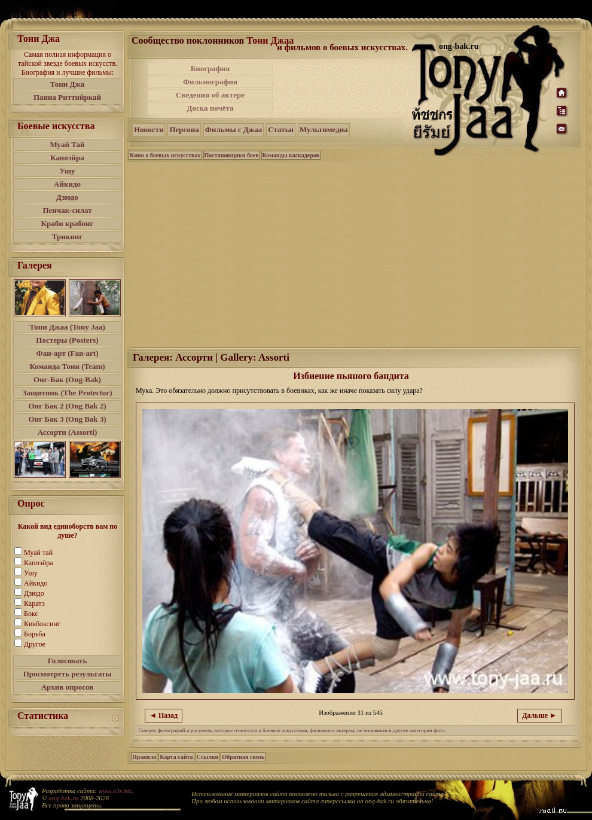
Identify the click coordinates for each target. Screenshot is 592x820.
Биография (210, 68)
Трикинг (67, 236)
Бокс (31, 613)
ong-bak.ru (63, 797)
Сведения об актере (210, 94)
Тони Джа (67, 84)
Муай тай (38, 552)
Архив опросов (67, 686)
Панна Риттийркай (67, 97)
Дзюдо (67, 197)
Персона (184, 129)
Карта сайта (176, 757)
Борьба (34, 634)
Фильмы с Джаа (233, 129)
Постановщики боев (232, 155)
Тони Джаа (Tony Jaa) (67, 326)
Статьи (281, 129)
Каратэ (34, 603)
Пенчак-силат (66, 210)
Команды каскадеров (291, 155)
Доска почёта (210, 107)
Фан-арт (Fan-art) (67, 353)
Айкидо (67, 183)
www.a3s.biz (115, 790)
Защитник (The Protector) (67, 392)
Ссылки (208, 757)
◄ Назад (163, 715)
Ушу (67, 170)
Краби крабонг (67, 223)
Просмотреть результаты (67, 673)
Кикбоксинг (42, 624)
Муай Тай (67, 144)
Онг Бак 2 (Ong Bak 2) (67, 405)
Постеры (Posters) (67, 340)
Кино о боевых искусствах (165, 155)
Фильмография (210, 81)
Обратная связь (243, 757)
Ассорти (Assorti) (67, 432)
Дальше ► (539, 715)
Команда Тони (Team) (67, 366)
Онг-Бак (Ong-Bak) (67, 379)
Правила (144, 757)
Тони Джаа (270, 40)
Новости (148, 129)
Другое (34, 644)
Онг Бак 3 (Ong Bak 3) (67, 418)
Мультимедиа (324, 129)
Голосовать (67, 660)
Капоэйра (67, 157)
